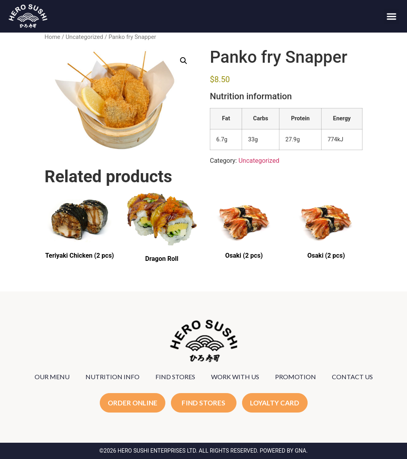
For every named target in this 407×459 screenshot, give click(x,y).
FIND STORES (175, 376)
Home (52, 36)
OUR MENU (52, 376)
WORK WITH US (235, 376)
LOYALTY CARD (274, 403)
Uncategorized (84, 36)
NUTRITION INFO (112, 376)
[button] (391, 16)
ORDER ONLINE (132, 403)
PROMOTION (295, 376)
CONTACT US (352, 376)
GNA (300, 450)
